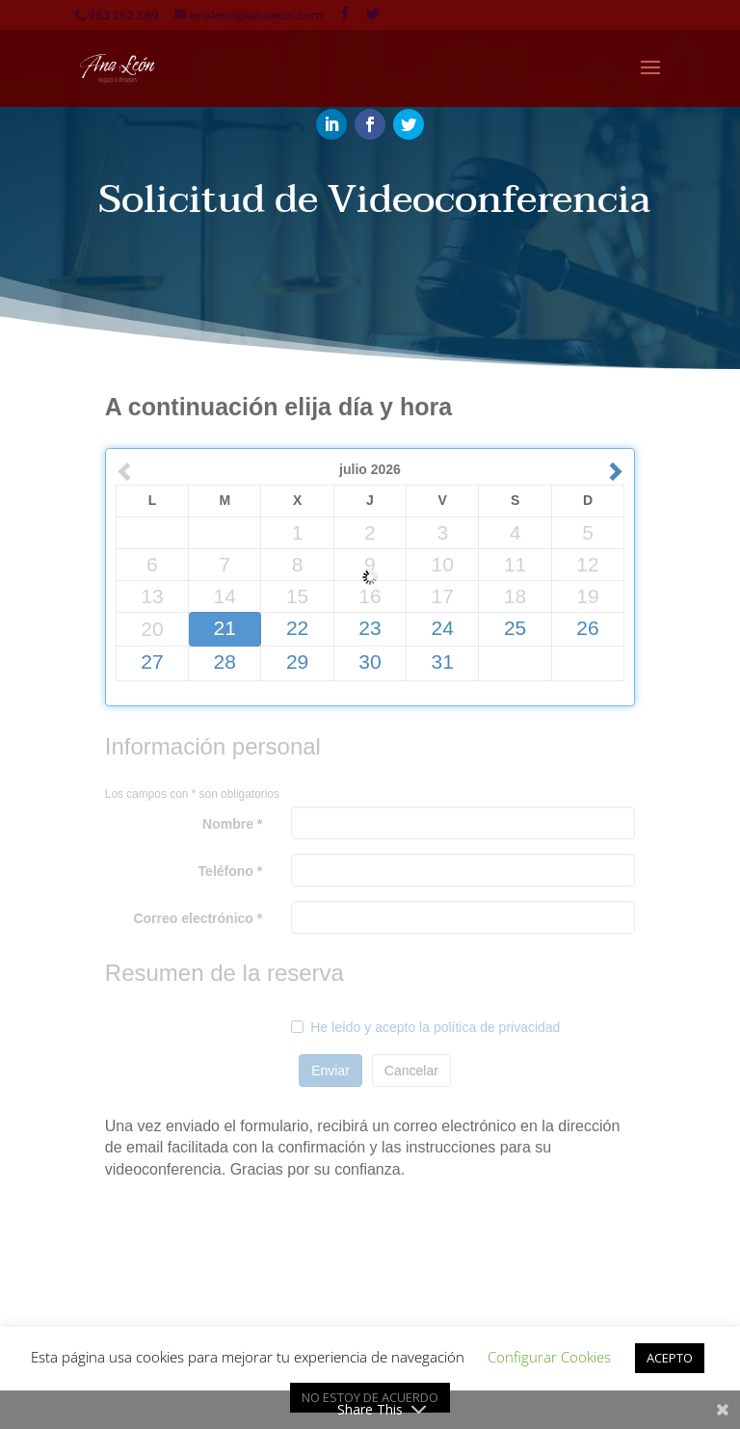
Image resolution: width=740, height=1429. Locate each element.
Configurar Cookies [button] (549, 1356)
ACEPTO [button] (670, 1357)
